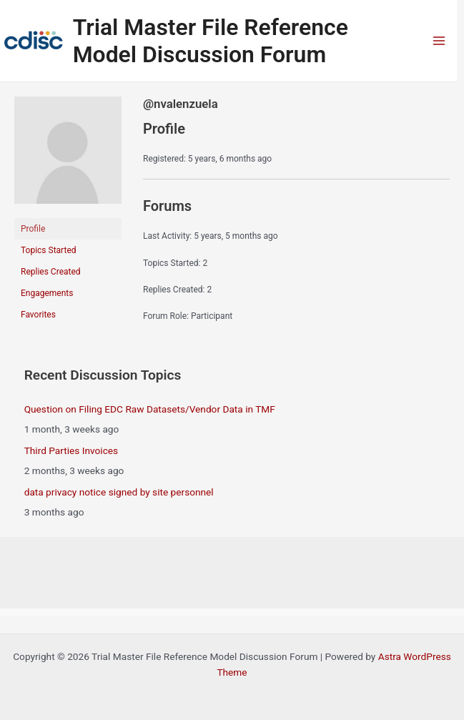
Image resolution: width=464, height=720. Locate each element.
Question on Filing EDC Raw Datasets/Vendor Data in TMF (149, 409)
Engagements (47, 293)
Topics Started (48, 250)
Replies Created (51, 272)
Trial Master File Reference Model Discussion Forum (210, 41)
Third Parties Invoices (71, 450)
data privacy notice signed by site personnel (119, 492)
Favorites (38, 315)
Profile (33, 229)
